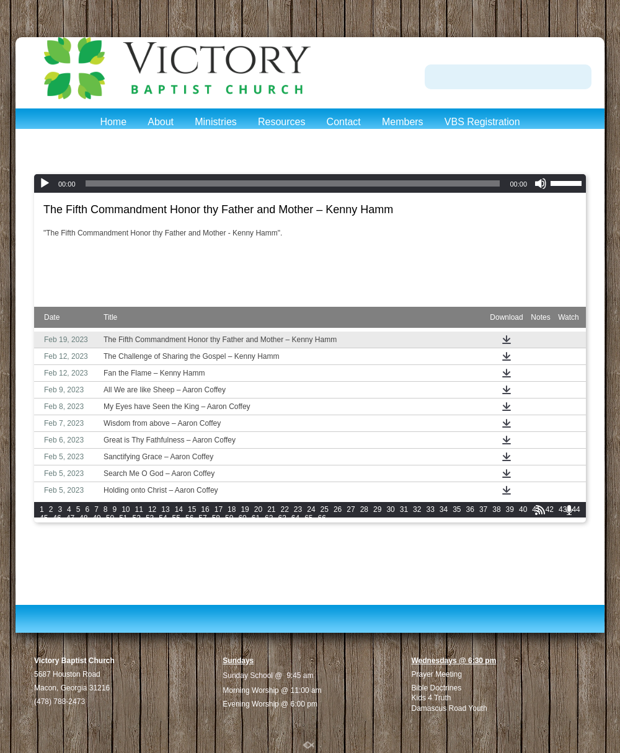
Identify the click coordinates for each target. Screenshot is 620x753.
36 (470, 509)
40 (523, 509)
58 (216, 518)
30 (390, 509)
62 (269, 518)
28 (364, 509)
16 (205, 509)
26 (338, 509)
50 (110, 518)
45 (44, 518)
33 (430, 509)
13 (165, 509)
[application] (310, 183)
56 (189, 518)
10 (126, 509)
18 (232, 509)
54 (163, 518)
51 (123, 518)
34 (444, 509)
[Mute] (540, 183)
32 (417, 509)
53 (150, 518)
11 (139, 509)
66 (322, 518)
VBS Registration (482, 122)
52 (137, 518)
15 (192, 509)
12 (152, 509)
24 (311, 509)
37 (483, 509)
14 (179, 509)
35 (457, 509)
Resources (281, 122)
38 (496, 509)
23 (298, 509)
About (161, 122)
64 (295, 518)
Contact (344, 122)
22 (285, 509)
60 (242, 518)
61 (256, 518)
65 (308, 518)
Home (113, 122)
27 (351, 509)
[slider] (293, 183)
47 (70, 518)
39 (510, 509)
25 (325, 509)
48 (83, 518)
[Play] (44, 183)
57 (202, 518)
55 (176, 518)
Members (402, 122)
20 (258, 509)
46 (57, 518)
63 (282, 518)
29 (377, 509)
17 (219, 509)
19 (245, 509)
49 (96, 518)
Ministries (216, 122)
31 (404, 509)
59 (229, 518)
